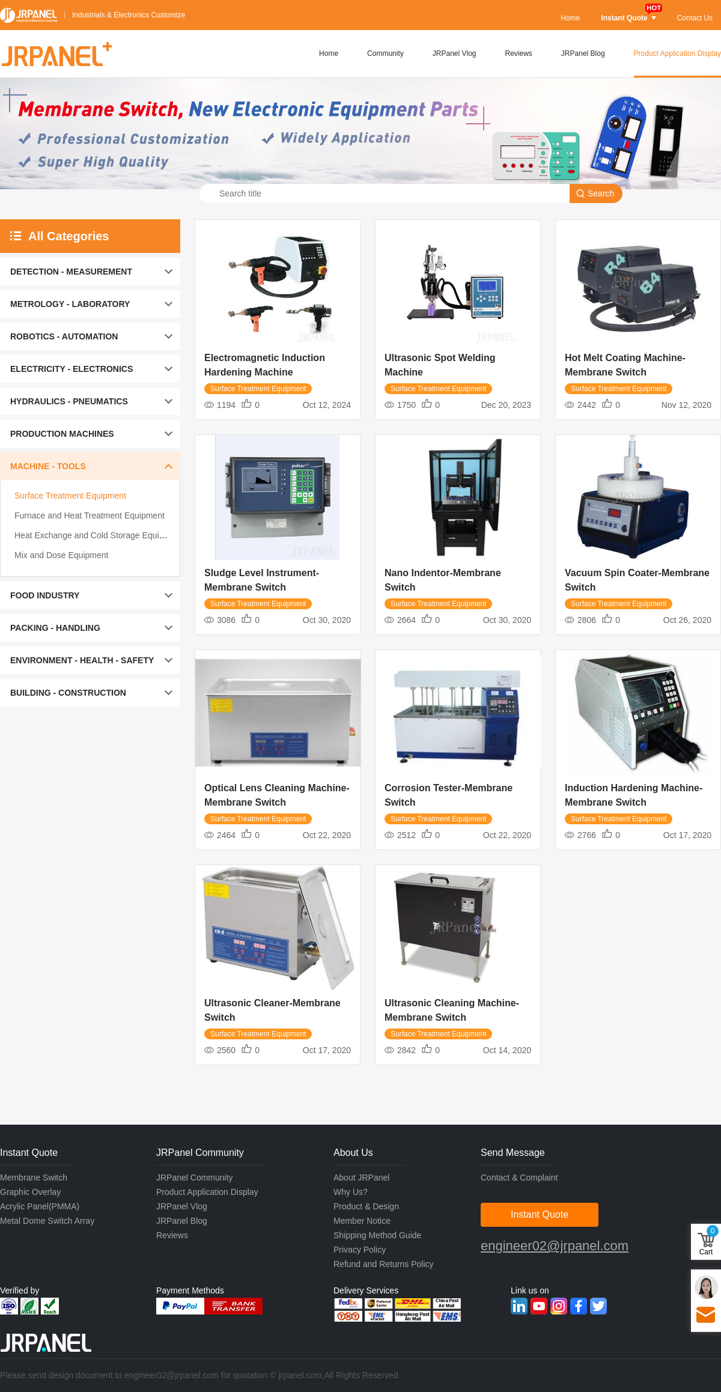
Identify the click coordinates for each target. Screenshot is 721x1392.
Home (570, 18)
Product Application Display (677, 53)
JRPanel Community (194, 1177)
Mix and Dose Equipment (61, 555)
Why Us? (350, 1192)
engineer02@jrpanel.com (554, 1245)
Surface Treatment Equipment (70, 495)
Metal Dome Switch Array (47, 1221)
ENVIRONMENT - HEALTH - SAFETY (82, 660)
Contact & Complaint (519, 1177)
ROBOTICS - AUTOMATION (64, 336)
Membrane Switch (33, 1177)
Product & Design (366, 1206)
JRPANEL (28, 15)
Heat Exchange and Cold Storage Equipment (98, 535)
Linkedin (519, 1306)
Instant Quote (628, 18)
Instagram (558, 1306)
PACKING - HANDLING (55, 628)
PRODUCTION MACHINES (62, 434)
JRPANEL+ (56, 54)
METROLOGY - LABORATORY (70, 304)
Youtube (539, 1306)
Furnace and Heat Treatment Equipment (89, 515)
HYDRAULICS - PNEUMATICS (69, 401)
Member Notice (362, 1221)
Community (385, 53)
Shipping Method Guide (377, 1235)
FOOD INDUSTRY (44, 595)
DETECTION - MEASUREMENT (71, 271)
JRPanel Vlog (454, 53)
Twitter (598, 1306)
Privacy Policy (359, 1249)
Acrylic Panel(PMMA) (39, 1206)
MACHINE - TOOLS (48, 466)
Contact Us (695, 18)
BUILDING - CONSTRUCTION (68, 693)
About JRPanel (361, 1177)
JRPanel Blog (583, 53)
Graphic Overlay (30, 1192)
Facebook (578, 1306)
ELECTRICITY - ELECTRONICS (71, 369)
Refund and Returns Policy (383, 1264)
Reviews (518, 53)
